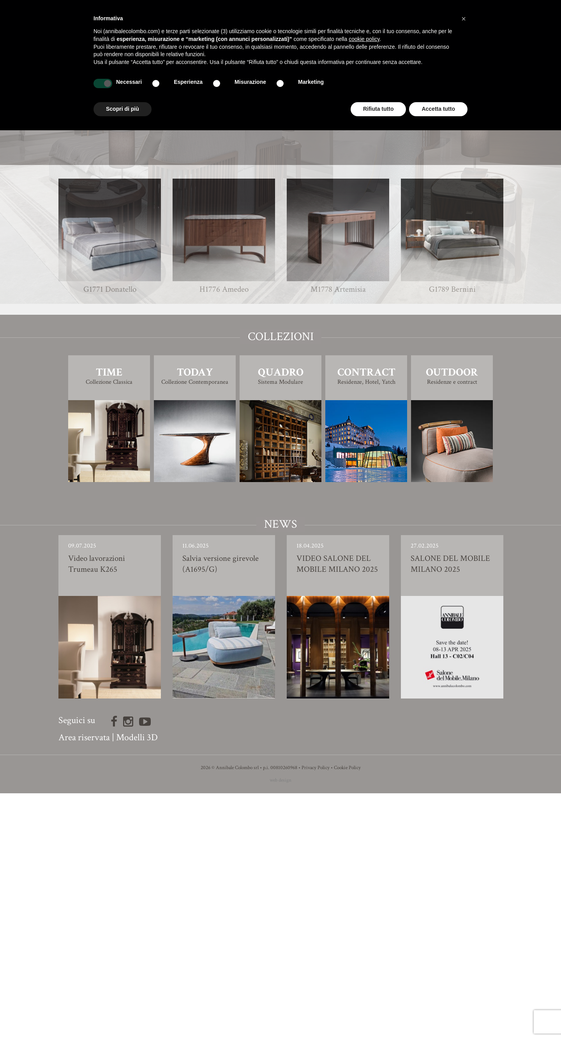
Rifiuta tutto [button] (378, 109)
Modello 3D (280, 388)
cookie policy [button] (364, 39)
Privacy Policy (316, 1013)
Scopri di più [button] (122, 109)
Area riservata (84, 983)
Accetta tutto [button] (438, 109)
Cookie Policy (347, 1013)
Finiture (281, 366)
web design (280, 1026)
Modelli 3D (137, 983)
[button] (463, 18)
